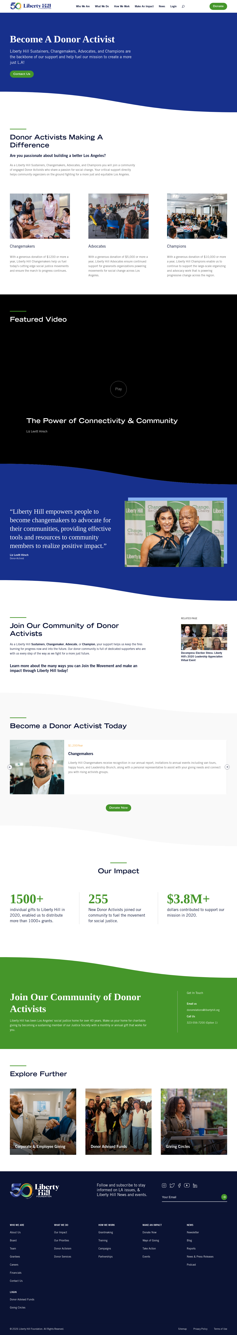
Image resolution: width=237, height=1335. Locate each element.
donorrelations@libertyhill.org (203, 1010)
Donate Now (118, 808)
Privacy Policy (200, 1329)
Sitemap (182, 1329)
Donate (218, 6)
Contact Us (21, 74)
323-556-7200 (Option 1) (202, 1023)
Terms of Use (220, 1329)
